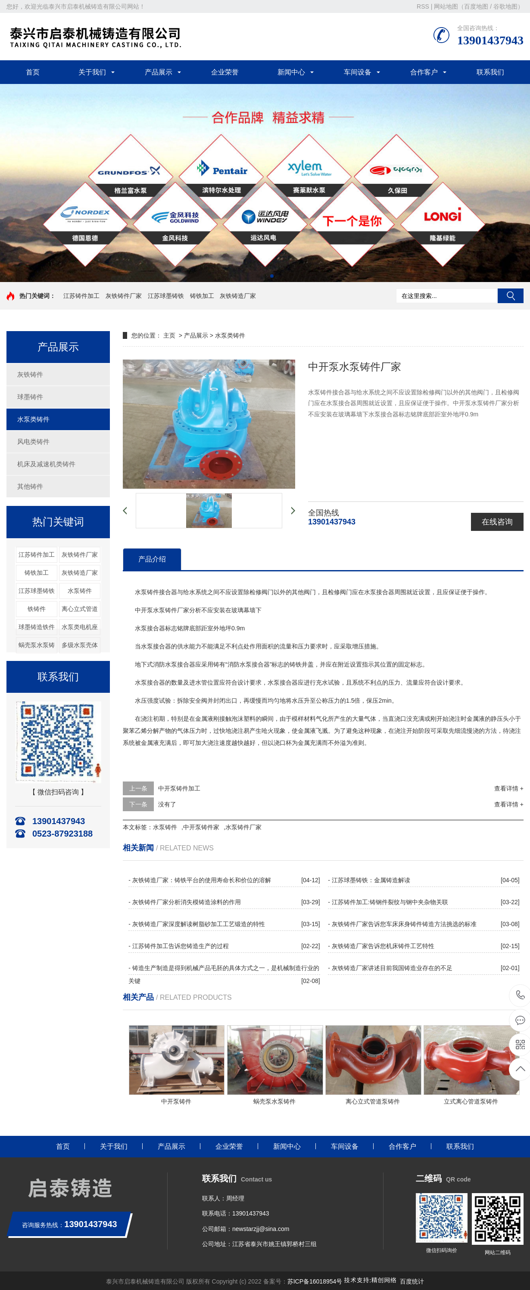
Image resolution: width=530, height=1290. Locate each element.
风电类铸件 (33, 441)
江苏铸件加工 (81, 295)
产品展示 (158, 72)
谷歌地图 (505, 6)
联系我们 (490, 72)
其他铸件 (30, 486)
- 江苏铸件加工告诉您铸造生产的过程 (178, 946)
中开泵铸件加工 (179, 788)
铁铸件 (37, 608)
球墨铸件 (30, 396)
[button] (258, 276)
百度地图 (476, 6)
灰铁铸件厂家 (124, 295)
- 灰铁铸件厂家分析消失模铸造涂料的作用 (184, 902)
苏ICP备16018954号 (315, 1281)
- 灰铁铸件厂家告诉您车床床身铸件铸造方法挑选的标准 (402, 924)
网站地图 (446, 6)
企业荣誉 (225, 72)
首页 (33, 72)
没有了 (167, 804)
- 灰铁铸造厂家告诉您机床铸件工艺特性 (381, 946)
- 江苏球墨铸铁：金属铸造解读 (369, 880)
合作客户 (424, 72)
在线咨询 (497, 522)
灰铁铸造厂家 (238, 295)
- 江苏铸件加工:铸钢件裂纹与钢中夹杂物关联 (388, 902)
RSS (423, 6)
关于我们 (92, 72)
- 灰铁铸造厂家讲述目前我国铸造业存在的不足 (390, 967)
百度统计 (412, 1281)
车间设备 (357, 72)
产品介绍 (152, 559)
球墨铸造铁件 (37, 626)
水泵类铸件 (33, 419)
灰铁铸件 (30, 374)
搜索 (511, 295)
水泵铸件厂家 (243, 827)
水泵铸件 (80, 590)
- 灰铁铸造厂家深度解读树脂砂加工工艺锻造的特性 (196, 924)
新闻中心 (291, 72)
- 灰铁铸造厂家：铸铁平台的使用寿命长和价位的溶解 (199, 880)
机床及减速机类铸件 (46, 464)
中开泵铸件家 (201, 827)
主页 (169, 335)
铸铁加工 (202, 295)
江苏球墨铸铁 (166, 295)
